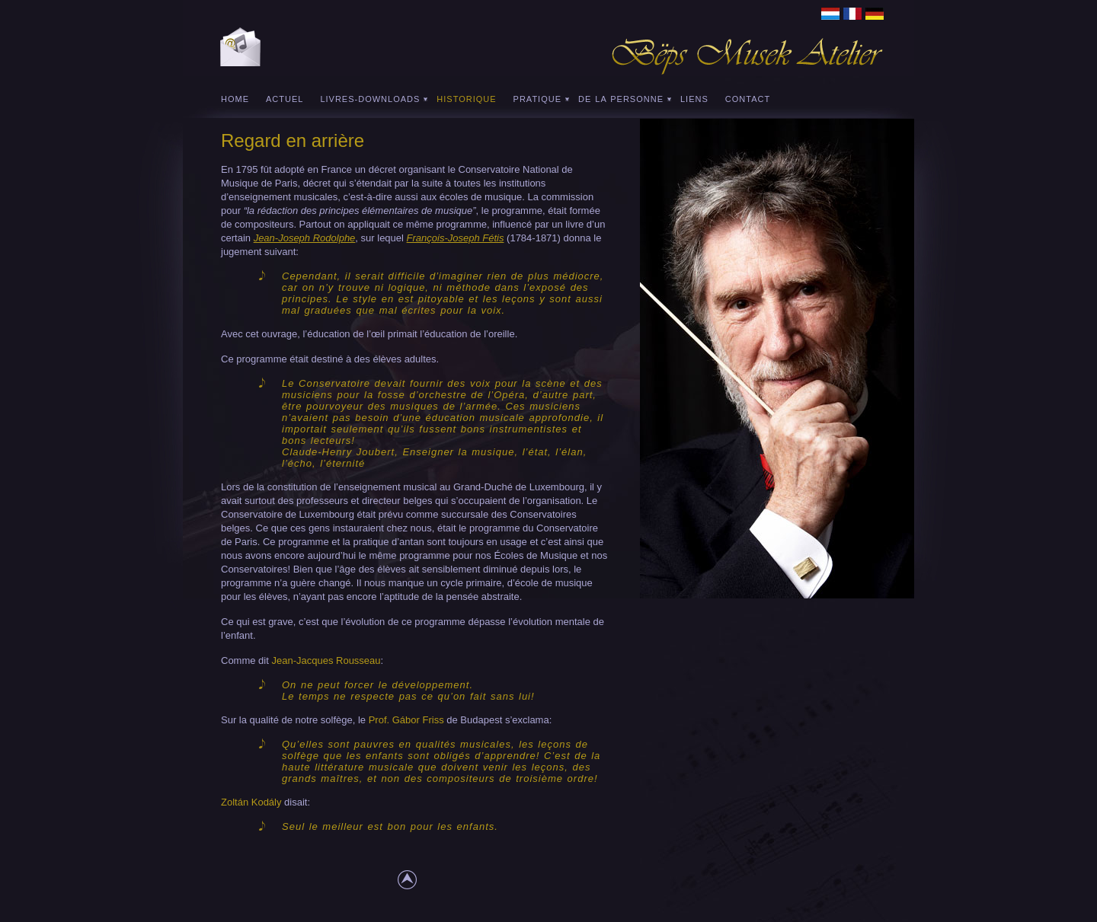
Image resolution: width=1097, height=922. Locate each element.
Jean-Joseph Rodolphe (305, 238)
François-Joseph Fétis (455, 238)
